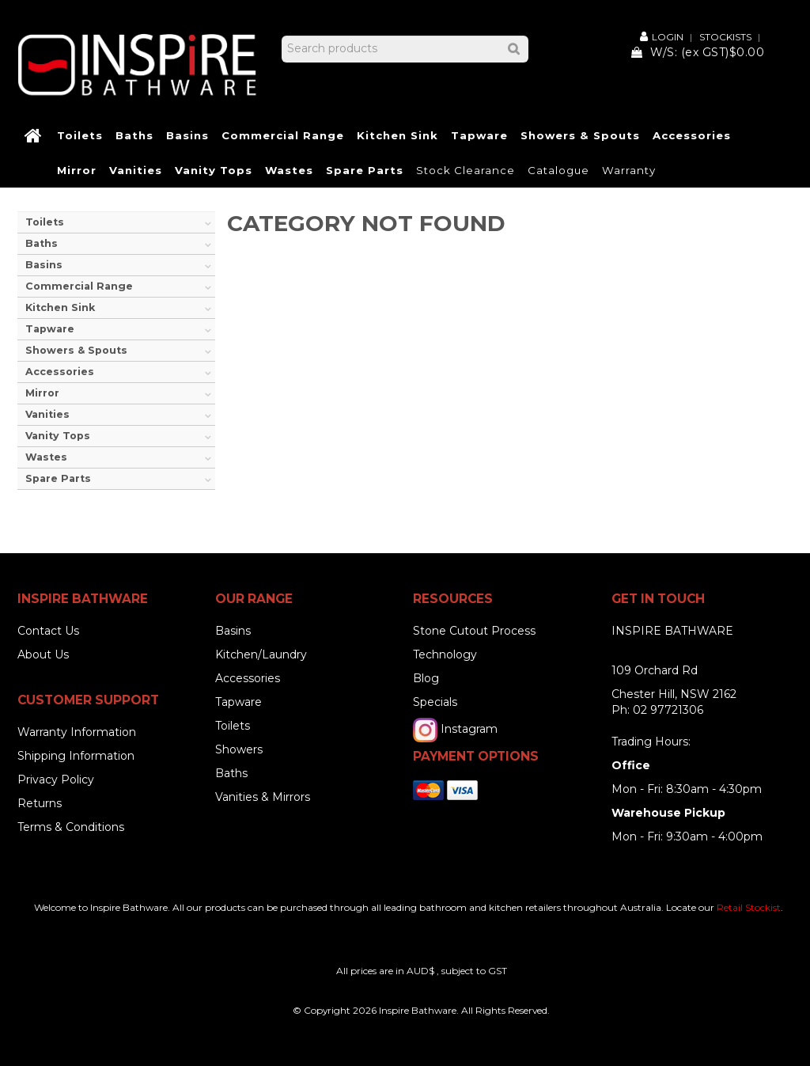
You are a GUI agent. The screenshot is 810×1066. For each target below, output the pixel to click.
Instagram (469, 729)
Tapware (479, 135)
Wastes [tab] (46, 457)
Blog (426, 678)
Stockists (725, 37)
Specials (435, 702)
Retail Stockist (749, 907)
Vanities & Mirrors (262, 797)
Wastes (289, 170)
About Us (43, 654)
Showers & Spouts (580, 135)
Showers (239, 749)
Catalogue (558, 170)
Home (34, 136)
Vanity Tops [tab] (57, 436)
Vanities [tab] (47, 414)
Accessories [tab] (59, 371)
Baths (134, 135)
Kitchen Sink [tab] (60, 307)
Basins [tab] (43, 265)
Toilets (80, 135)
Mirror (77, 170)
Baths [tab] (41, 243)
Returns (39, 803)
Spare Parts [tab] (58, 478)
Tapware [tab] (49, 329)
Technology (445, 654)
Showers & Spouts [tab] (76, 350)
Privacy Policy (55, 779)
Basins (187, 135)
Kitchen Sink (397, 135)
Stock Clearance (465, 170)
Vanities (135, 170)
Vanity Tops (213, 170)
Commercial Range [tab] (79, 286)
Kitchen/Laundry (261, 654)
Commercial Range (282, 135)
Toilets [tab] (44, 222)
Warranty (629, 170)
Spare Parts (364, 170)
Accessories (692, 135)
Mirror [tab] (42, 393)
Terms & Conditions (70, 827)
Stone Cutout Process (474, 631)
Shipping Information (75, 756)
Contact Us (48, 631)
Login (667, 36)
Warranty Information (76, 732)
